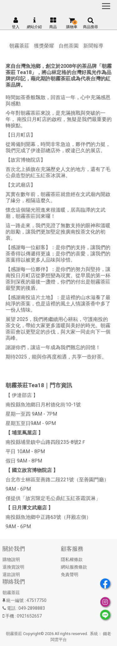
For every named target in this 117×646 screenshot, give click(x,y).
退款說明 (11, 574)
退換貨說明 (13, 566)
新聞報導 (93, 46)
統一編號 (15, 600)
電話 (11, 608)
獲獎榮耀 (44, 46)
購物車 (71, 23)
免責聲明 (69, 574)
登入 (15, 23)
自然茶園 (69, 46)
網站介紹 (34, 23)
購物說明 (11, 559)
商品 (53, 23)
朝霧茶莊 (19, 46)
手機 (9, 615)
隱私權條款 (72, 559)
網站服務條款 (74, 566)
